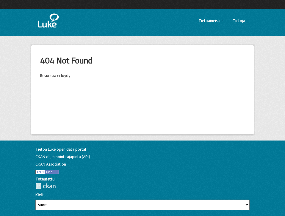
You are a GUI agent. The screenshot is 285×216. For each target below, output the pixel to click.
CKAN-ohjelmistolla (45, 186)
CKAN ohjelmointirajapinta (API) (62, 156)
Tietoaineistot (210, 20)
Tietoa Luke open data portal (60, 149)
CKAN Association (50, 164)
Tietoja (239, 20)
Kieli (39, 195)
